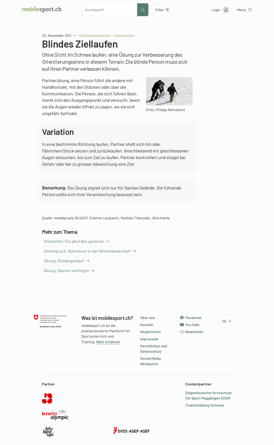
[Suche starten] (142, 9)
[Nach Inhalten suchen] (109, 9)
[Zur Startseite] (42, 9)
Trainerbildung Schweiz (204, 405)
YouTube (189, 324)
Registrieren (150, 331)
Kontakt (146, 324)
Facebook (190, 317)
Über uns (147, 317)
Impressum (149, 339)
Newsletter (191, 331)
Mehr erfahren (108, 341)
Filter (162, 9)
